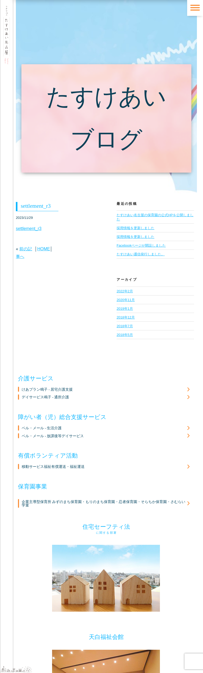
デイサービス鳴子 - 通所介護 (45, 397)
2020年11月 (126, 300)
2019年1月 (125, 309)
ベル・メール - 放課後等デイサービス (53, 436)
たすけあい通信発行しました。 (141, 254)
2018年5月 (125, 335)
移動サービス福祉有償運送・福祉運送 (53, 467)
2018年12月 (126, 317)
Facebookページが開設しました (141, 245)
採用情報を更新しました (135, 237)
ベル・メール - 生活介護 (42, 428)
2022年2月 (125, 291)
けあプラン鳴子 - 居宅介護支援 (47, 389)
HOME (43, 249)
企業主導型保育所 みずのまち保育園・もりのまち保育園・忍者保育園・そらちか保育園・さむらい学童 (103, 504)
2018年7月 (125, 326)
